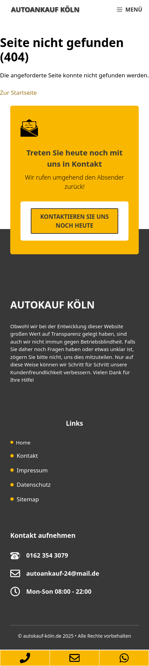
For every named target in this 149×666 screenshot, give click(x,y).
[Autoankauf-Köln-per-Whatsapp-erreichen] (124, 658)
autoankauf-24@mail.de (62, 573)
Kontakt (27, 455)
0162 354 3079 (47, 555)
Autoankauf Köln (45, 9)
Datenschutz (34, 484)
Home (23, 442)
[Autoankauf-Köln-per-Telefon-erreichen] (25, 658)
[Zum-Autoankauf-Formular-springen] (74, 658)
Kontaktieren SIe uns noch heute (74, 221)
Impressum (32, 470)
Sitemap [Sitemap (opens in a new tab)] (28, 499)
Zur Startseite (18, 92)
